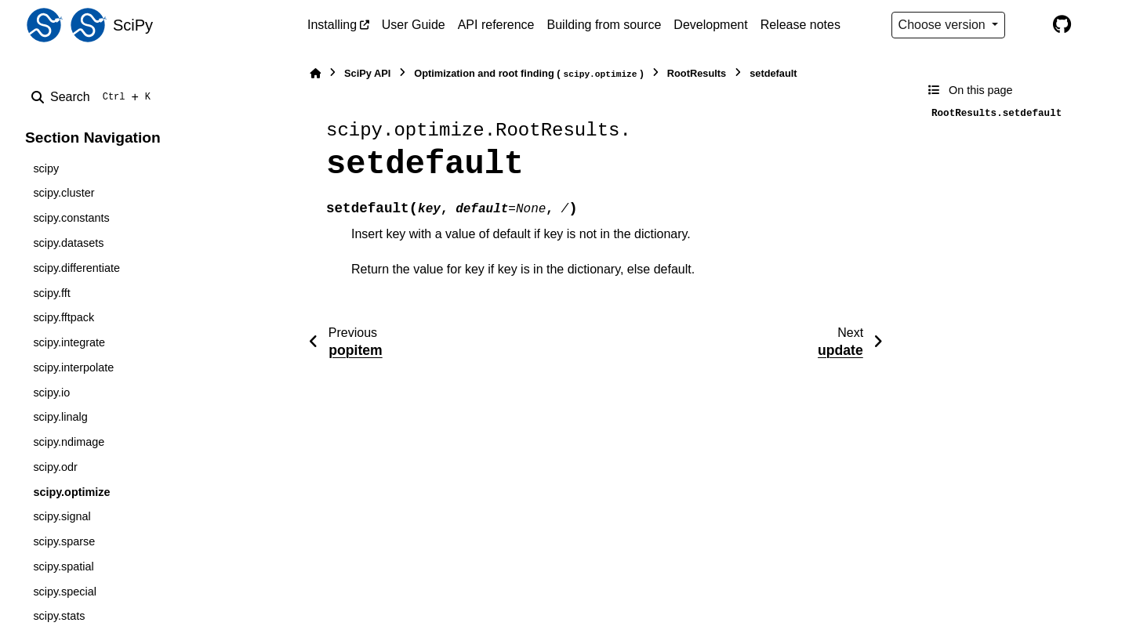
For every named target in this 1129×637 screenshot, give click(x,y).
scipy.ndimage (68, 442)
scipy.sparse (64, 541)
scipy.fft (51, 293)
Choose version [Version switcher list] (943, 24)
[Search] (94, 97)
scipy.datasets (68, 243)
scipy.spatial (63, 566)
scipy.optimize (71, 492)
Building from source (604, 24)
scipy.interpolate (73, 367)
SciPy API (367, 73)
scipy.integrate (69, 342)
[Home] (315, 73)
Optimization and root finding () (529, 74)
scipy (46, 168)
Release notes (800, 24)
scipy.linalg (60, 417)
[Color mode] (1028, 25)
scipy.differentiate (76, 268)
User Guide (413, 24)
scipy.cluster (63, 192)
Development (710, 24)
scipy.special (64, 591)
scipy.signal (61, 516)
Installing (332, 24)
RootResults (696, 73)
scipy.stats (59, 616)
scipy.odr (55, 467)
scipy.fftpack (63, 317)
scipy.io (51, 392)
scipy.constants (71, 218)
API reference (496, 24)
